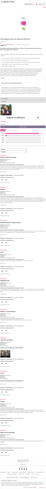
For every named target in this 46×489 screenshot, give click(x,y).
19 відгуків (18, 44)
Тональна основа (21, 474)
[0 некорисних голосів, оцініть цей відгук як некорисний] (6, 180)
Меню (2, 1)
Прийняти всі (42, 487)
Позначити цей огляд (4, 182)
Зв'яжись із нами (15, 472)
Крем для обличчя (22, 472)
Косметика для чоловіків (11, 474)
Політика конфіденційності (25, 477)
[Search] (37, 1)
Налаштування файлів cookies (30, 487)
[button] (5, 354)
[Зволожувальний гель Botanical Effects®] (23, 21)
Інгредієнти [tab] (4, 101)
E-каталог (8, 472)
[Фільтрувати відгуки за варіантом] (13, 152)
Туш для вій (27, 474)
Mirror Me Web (2, 472)
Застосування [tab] (5, 98)
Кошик (42, 4)
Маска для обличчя (30, 472)
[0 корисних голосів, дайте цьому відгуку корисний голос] (2, 180)
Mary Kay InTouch (34, 477)
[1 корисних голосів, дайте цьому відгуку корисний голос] (2, 302)
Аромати (37, 474)
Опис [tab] (3, 78)
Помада (32, 474)
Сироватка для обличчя (40, 472)
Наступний (23, 464)
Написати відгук (26, 44)
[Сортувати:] (13, 149)
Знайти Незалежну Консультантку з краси (29, 4)
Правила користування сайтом (12, 477)
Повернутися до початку (23, 461)
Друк (45, 7)
